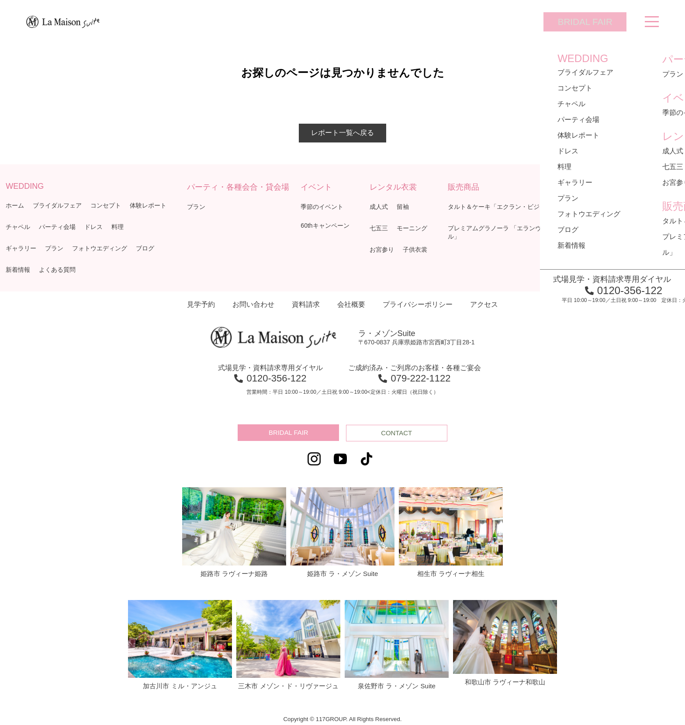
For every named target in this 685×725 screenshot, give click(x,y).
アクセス (484, 304)
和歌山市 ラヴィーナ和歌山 (505, 642)
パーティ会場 (57, 226)
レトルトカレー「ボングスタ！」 (625, 228)
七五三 (379, 228)
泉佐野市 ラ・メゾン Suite (397, 644)
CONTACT (397, 432)
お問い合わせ (253, 304)
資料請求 (306, 304)
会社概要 (351, 304)
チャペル (18, 226)
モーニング (412, 228)
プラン (54, 248)
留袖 (403, 206)
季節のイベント (322, 206)
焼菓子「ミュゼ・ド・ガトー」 (621, 206)
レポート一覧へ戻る (342, 132)
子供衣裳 (415, 249)
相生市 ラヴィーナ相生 (451, 531)
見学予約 (201, 304)
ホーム (15, 205)
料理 (117, 226)
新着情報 (18, 269)
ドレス (93, 226)
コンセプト (105, 205)
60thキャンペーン (325, 225)
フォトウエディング (99, 248)
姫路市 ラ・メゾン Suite (342, 531)
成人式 (379, 206)
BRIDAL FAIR (578, 21)
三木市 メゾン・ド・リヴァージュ (288, 644)
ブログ (145, 248)
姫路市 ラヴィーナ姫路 (234, 531)
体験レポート (148, 205)
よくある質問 (57, 269)
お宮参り (382, 249)
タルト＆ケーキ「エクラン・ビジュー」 (503, 206)
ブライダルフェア (57, 205)
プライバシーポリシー (418, 304)
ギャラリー (21, 248)
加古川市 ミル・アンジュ (180, 644)
